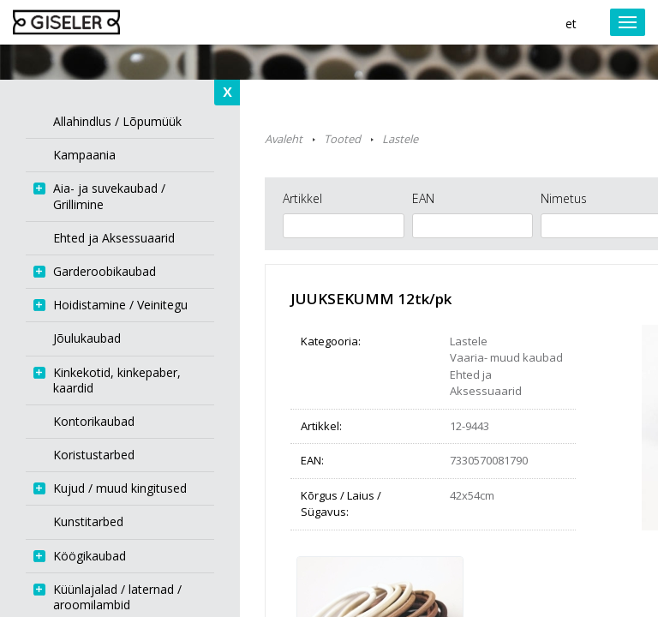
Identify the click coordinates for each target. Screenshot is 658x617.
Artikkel (302, 198)
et (571, 23)
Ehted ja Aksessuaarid (486, 383)
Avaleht (283, 139)
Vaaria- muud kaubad (506, 357)
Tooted (342, 139)
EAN (423, 198)
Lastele (400, 139)
